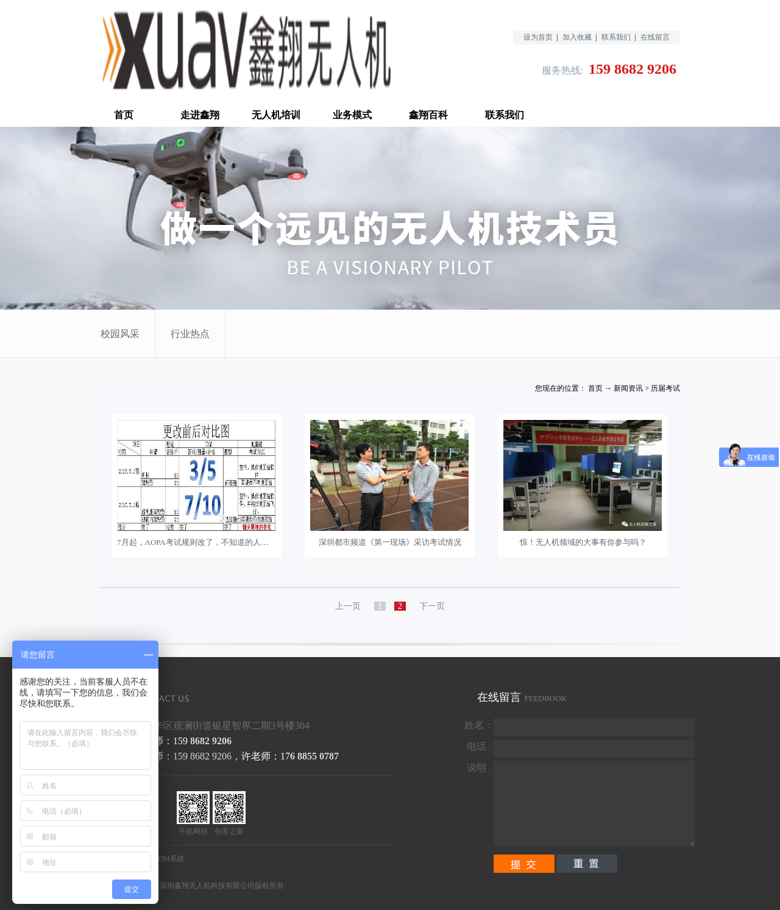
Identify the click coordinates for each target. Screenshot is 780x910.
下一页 (432, 606)
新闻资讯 (628, 388)
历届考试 (665, 388)
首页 (123, 115)
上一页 (348, 606)
